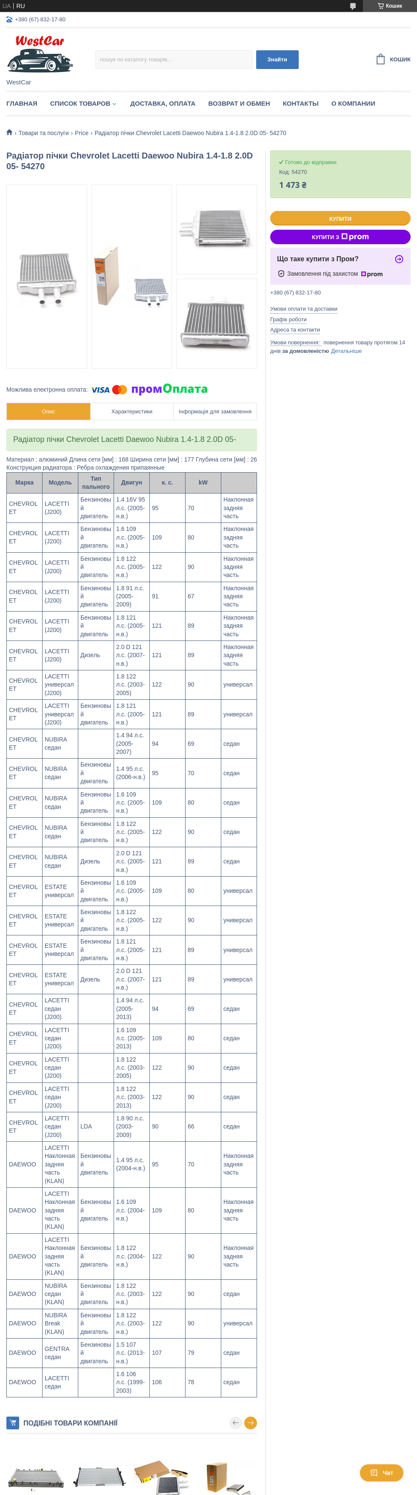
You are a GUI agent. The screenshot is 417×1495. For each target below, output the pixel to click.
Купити (340, 219)
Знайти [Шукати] (277, 59)
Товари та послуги (43, 133)
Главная (21, 103)
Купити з (340, 237)
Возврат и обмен (239, 103)
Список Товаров (80, 103)
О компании (353, 103)
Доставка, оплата (162, 103)
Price (82, 133)
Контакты (301, 103)
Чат (381, 1473)
